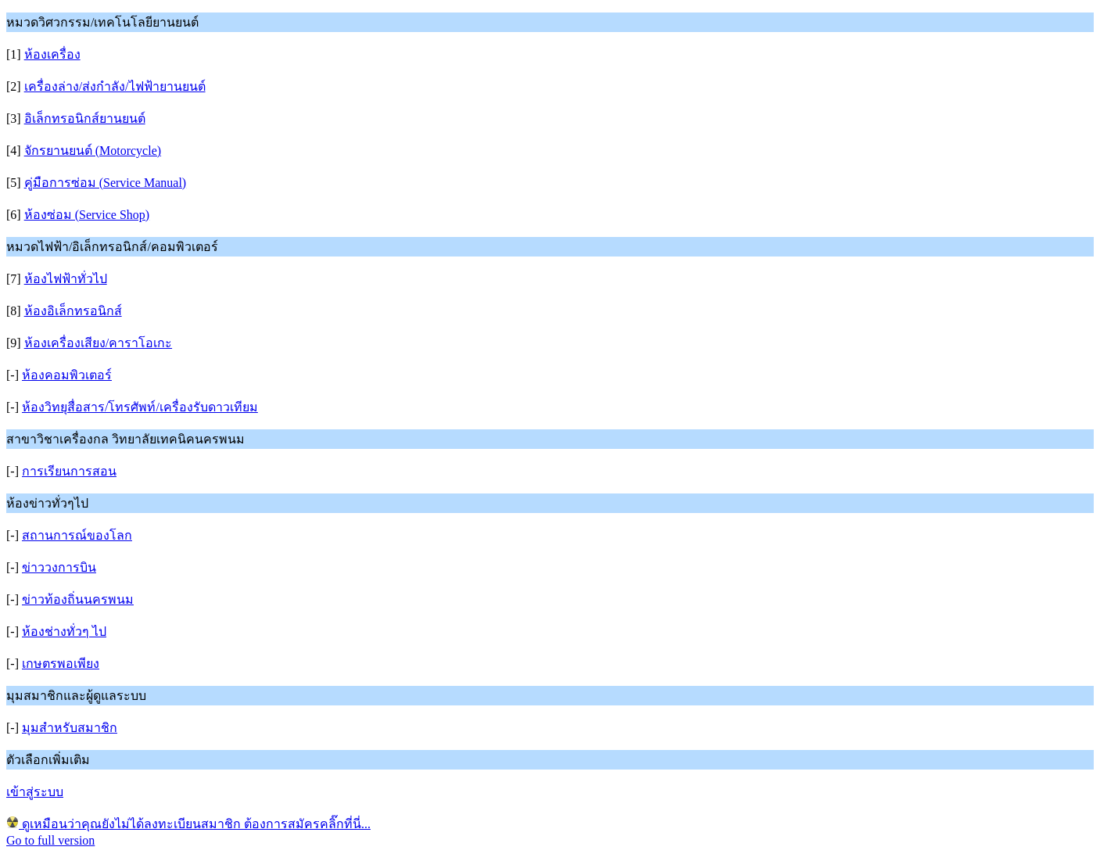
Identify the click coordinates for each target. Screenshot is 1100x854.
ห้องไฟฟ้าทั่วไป (65, 278)
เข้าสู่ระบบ (34, 791)
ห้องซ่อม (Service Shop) (87, 214)
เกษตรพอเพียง (60, 663)
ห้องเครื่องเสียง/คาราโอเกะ (98, 343)
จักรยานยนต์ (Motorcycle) (92, 150)
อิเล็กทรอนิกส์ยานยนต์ (84, 118)
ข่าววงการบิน (59, 567)
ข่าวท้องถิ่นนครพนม (78, 599)
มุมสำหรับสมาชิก (69, 727)
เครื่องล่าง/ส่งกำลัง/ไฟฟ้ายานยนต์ (115, 86)
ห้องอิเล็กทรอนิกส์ (73, 311)
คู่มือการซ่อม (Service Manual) (105, 182)
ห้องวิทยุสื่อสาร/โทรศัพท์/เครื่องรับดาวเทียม (140, 407)
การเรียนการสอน (69, 471)
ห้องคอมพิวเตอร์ (67, 375)
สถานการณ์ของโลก (77, 535)
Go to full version (50, 840)
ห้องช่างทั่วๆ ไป (64, 631)
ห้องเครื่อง (52, 54)
